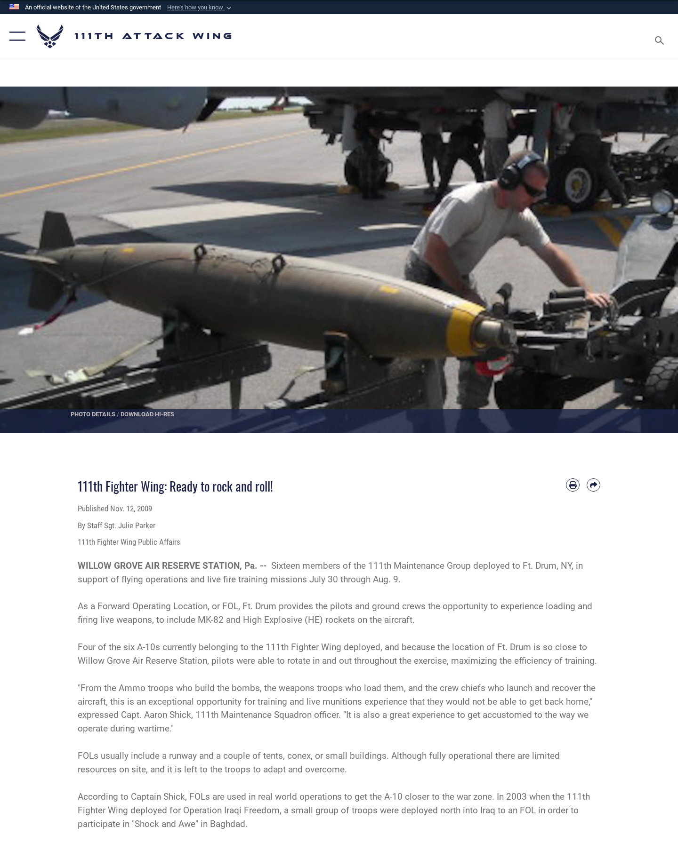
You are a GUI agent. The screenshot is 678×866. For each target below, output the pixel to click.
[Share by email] (593, 485)
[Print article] (573, 485)
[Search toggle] (661, 36)
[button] (200, 7)
